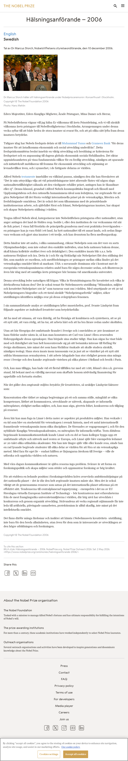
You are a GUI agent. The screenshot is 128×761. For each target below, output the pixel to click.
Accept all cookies (75, 754)
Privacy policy (64, 686)
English (10, 34)
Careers (64, 712)
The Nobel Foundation (18, 610)
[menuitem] (64, 666)
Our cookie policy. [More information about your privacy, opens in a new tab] (70, 747)
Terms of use (64, 692)
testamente (28, 176)
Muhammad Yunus (74, 143)
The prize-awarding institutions (24, 628)
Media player (64, 706)
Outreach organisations (19, 642)
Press (64, 666)
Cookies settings (49, 754)
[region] (64, 749)
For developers (64, 699)
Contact (64, 672)
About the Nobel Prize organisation (31, 600)
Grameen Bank (101, 143)
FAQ (64, 679)
